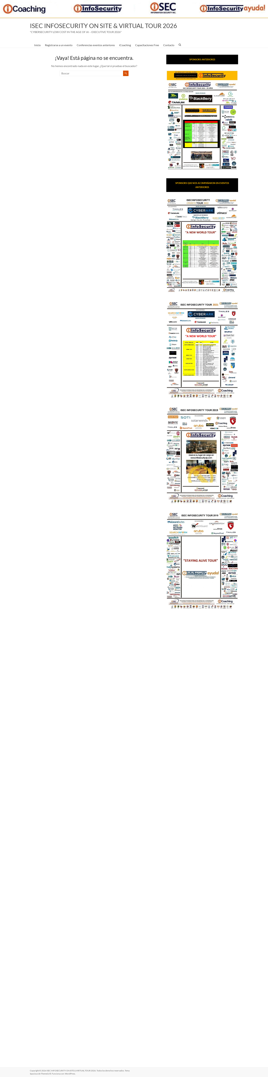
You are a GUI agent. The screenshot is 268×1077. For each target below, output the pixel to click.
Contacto (168, 45)
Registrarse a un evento (58, 45)
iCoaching (125, 45)
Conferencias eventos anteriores (96, 45)
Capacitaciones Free (147, 45)
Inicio (37, 45)
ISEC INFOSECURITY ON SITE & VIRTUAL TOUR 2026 (103, 25)
